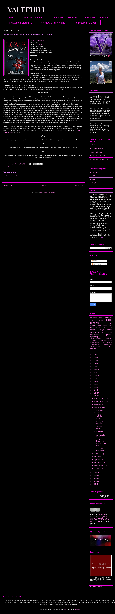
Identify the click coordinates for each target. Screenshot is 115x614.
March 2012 (98, 462)
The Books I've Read (96, 17)
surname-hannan (106, 340)
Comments (96, 264)
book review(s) (13, 167)
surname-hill (94, 342)
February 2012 (99, 465)
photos (110, 332)
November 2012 (100, 401)
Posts (94, 261)
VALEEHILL (24, 10)
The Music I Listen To (19, 22)
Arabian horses (96, 320)
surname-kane (107, 342)
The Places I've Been (85, 22)
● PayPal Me (94, 145)
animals (108, 317)
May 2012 (97, 457)
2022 (94, 366)
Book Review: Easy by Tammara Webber (98, 415)
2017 (94, 381)
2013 (94, 393)
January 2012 (99, 468)
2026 (94, 355)
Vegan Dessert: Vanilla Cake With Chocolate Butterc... (100, 442)
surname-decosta (95, 338)
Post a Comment (11, 176)
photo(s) (101, 332)
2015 (94, 387)
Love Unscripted (38, 40)
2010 (94, 475)
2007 (94, 484)
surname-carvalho (106, 337)
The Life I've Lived (32, 17)
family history (108, 325)
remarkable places (101, 335)
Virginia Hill (102, 514)
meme (92, 330)
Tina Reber (38, 44)
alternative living (96, 317)
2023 (94, 363)
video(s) (93, 348)
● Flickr (92, 176)
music (109, 330)
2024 (94, 360)
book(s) (108, 323)
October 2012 (99, 404)
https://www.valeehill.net (98, 525)
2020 (94, 372)
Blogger (77, 609)
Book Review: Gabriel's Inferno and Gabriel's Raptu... (98, 424)
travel (109, 346)
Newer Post (7, 185)
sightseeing (94, 337)
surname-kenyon (94, 344)
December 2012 (100, 398)
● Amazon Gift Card (97, 148)
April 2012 (98, 460)
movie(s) (101, 330)
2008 (94, 481)
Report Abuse (96, 587)
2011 (94, 472)
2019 (94, 375)
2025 (94, 357)
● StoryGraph (94, 183)
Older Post (79, 185)
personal (93, 332)
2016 (94, 384)
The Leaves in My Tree (64, 17)
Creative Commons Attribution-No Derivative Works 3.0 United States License (99, 518)
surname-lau (108, 344)
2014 (94, 390)
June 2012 (98, 454)
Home (10, 17)
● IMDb (92, 179)
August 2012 (98, 407)
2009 (94, 478)
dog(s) (100, 325)
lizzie (110, 327)
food (92, 327)
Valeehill (93, 514)
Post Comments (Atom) (47, 192)
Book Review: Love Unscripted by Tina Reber (99, 434)
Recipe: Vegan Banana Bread (99, 449)
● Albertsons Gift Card (97, 155)
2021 (94, 369)
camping (93, 325)
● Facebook (94, 172)
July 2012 (97, 410)
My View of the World (52, 22)
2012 (94, 396)
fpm (65, 609)
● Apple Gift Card (96, 152)
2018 (94, 378)
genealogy (100, 327)
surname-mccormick (96, 346)
